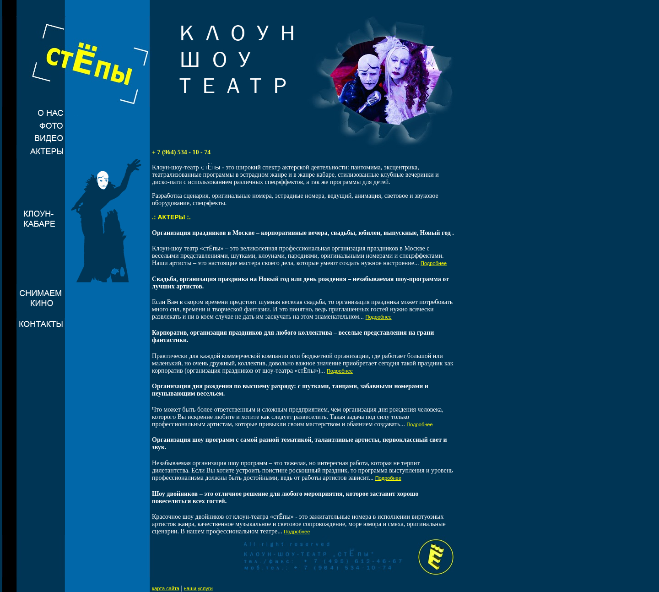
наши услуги (198, 588)
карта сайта (165, 588)
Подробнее (434, 263)
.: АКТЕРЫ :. (171, 217)
